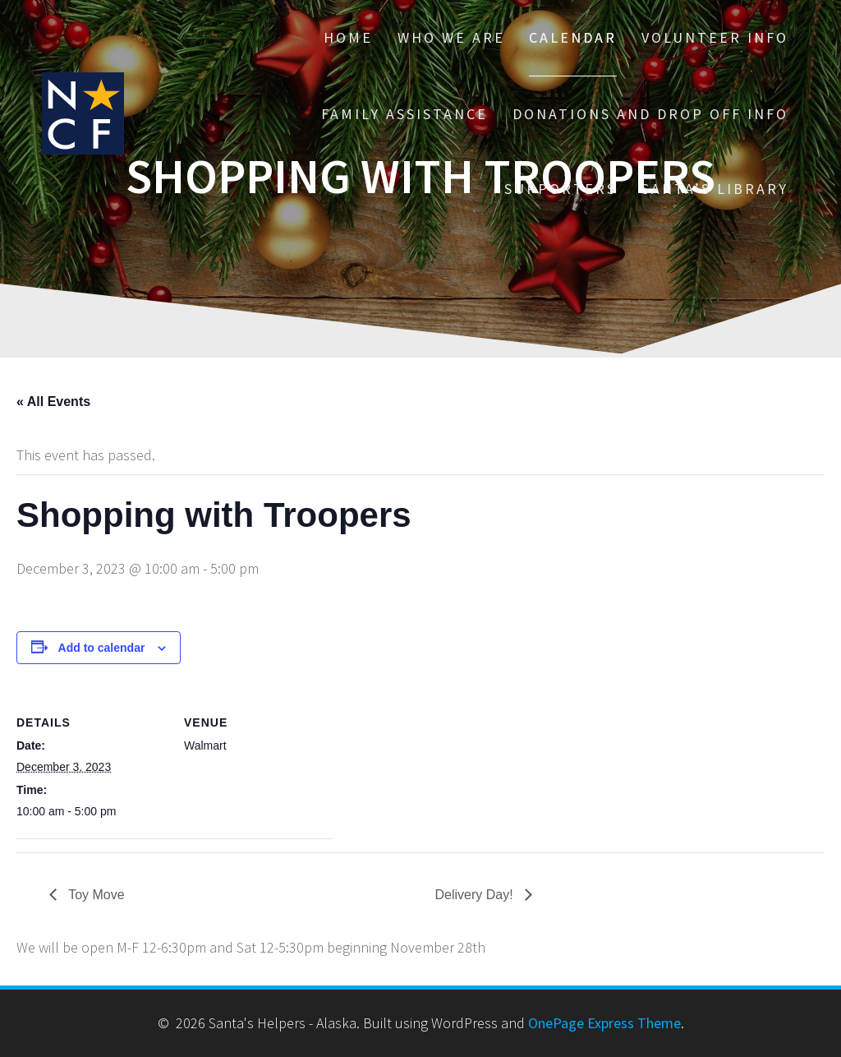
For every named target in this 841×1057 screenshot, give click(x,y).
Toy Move (95, 895)
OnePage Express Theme (604, 1022)
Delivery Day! (476, 895)
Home (348, 37)
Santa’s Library (714, 188)
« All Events (53, 401)
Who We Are (451, 37)
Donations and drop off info (650, 113)
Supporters (560, 188)
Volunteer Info (714, 37)
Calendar (573, 37)
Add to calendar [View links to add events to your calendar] (101, 647)
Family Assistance (404, 113)
